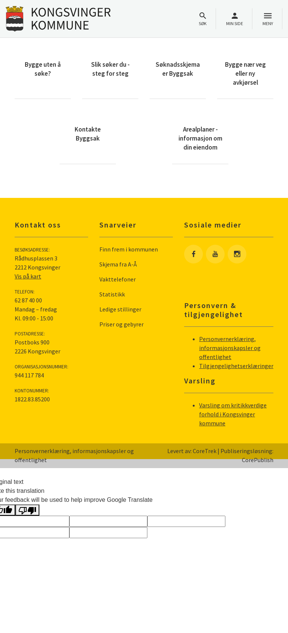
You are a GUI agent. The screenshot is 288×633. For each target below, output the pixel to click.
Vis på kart (28, 276)
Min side (234, 19)
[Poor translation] (27, 510)
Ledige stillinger (120, 309)
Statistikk (112, 294)
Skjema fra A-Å (118, 264)
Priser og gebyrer (121, 324)
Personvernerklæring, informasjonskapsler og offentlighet (230, 348)
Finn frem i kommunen (128, 249)
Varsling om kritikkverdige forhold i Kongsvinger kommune (233, 414)
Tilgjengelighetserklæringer (236, 366)
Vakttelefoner (117, 279)
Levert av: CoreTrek (191, 451)
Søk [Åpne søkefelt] (203, 19)
